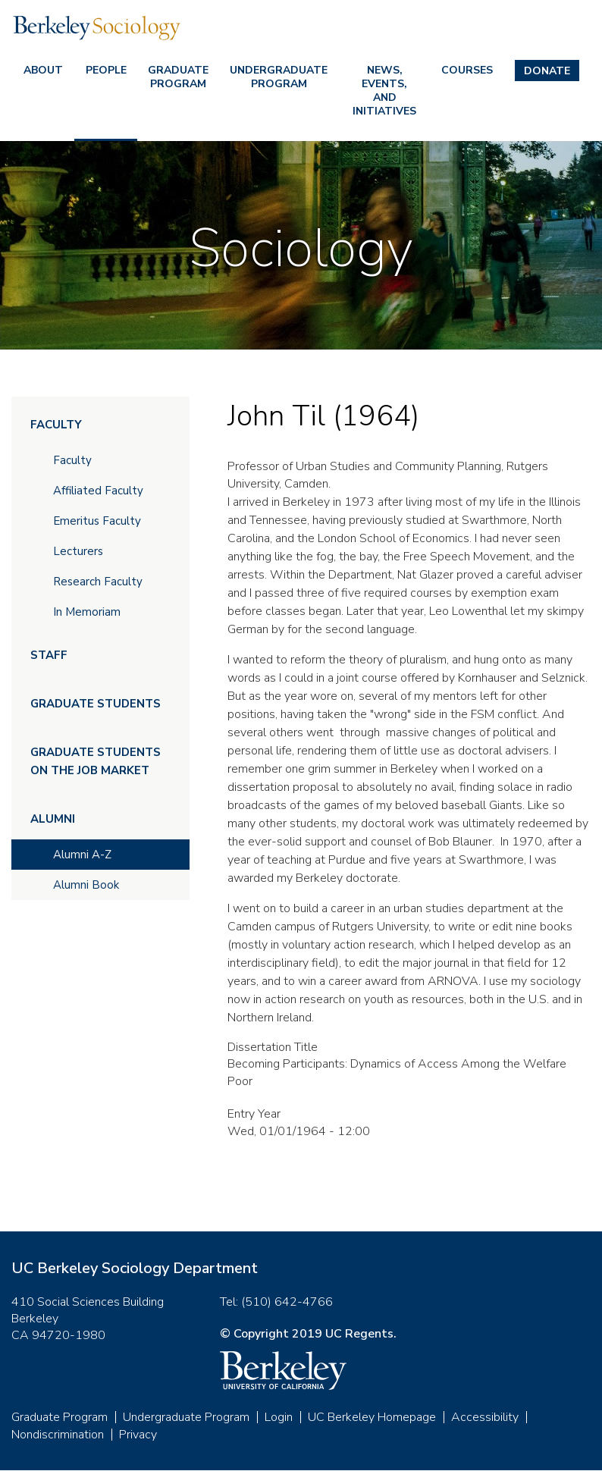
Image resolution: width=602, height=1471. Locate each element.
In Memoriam (87, 611)
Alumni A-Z (82, 854)
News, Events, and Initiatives (384, 90)
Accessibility (485, 1417)
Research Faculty (98, 581)
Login (279, 1417)
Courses (467, 70)
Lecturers (78, 551)
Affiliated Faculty (98, 490)
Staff (48, 655)
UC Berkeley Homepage (372, 1417)
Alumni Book (86, 884)
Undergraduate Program (279, 77)
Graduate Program (178, 77)
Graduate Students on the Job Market (95, 761)
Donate (547, 71)
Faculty (56, 424)
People (106, 70)
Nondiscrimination (57, 1435)
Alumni (52, 818)
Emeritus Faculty (97, 520)
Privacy (138, 1435)
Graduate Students (95, 703)
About (43, 70)
